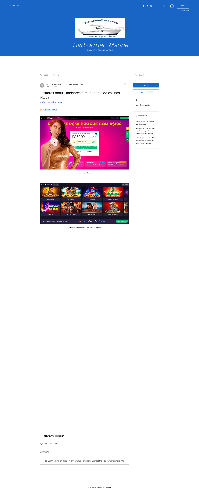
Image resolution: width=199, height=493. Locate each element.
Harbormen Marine (100, 45)
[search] (146, 75)
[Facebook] (143, 5)
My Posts (55, 75)
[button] (171, 5)
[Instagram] (151, 5)
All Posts (44, 75)
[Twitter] (147, 5)
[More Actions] (127, 84)
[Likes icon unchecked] (41, 443)
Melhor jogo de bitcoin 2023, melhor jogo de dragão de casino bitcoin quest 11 (146, 140)
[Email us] (183, 6)
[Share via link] (54, 443)
